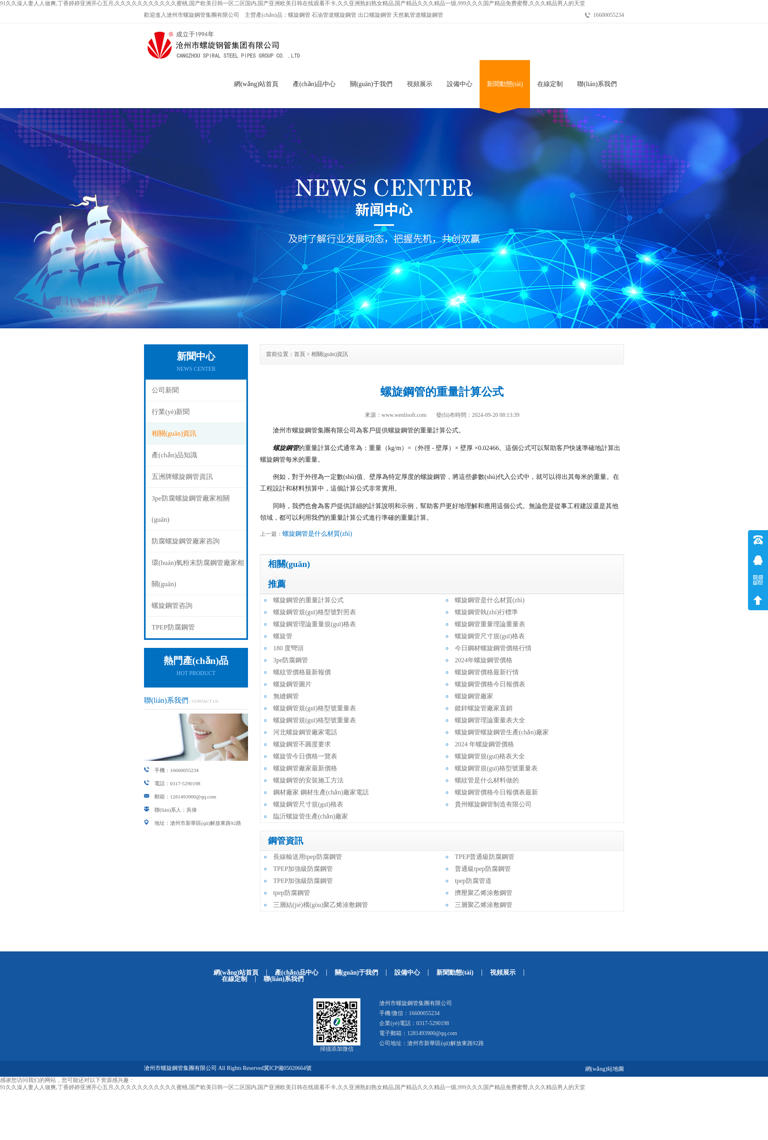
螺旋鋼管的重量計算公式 (308, 600)
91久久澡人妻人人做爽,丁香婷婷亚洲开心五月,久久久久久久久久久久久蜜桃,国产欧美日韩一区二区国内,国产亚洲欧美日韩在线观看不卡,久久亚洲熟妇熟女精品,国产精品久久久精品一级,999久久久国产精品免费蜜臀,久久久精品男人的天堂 (292, 3)
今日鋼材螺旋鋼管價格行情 (493, 648)
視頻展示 (419, 83)
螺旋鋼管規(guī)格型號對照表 (314, 612)
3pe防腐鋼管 (290, 660)
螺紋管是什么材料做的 (487, 780)
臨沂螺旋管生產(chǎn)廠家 (310, 816)
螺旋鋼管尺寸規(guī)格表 (490, 636)
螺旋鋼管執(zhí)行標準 (486, 612)
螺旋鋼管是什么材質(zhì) (317, 533)
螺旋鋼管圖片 (292, 684)
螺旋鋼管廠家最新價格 (305, 768)
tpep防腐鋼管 (291, 892)
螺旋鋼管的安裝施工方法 (308, 780)
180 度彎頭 (288, 648)
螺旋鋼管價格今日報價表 (490, 684)
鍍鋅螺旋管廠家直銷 (483, 708)
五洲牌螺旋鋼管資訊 (182, 477)
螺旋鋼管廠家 (474, 696)
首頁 (299, 354)
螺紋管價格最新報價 (302, 672)
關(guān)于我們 (371, 83)
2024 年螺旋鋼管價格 (484, 744)
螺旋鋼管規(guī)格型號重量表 (314, 708)
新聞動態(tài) (505, 83)
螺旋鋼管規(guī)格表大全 (490, 756)
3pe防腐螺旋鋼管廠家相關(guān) (191, 509)
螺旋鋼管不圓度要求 (302, 744)
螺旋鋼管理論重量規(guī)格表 (314, 624)
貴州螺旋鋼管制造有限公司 (493, 804)
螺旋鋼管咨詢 (172, 605)
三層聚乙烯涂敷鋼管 (483, 904)
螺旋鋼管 (285, 447)
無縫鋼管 (286, 696)
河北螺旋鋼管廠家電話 (305, 732)
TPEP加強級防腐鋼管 (303, 868)
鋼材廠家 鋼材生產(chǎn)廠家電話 (321, 792)
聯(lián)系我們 (597, 83)
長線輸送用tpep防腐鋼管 (307, 856)
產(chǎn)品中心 (314, 83)
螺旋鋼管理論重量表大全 (490, 720)
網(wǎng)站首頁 (256, 83)
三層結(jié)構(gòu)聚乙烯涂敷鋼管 (320, 904)
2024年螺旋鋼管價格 (483, 660)
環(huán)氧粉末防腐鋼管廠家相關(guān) (198, 573)
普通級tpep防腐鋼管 (483, 868)
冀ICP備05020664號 (288, 1068)
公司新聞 (165, 390)
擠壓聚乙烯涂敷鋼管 (483, 892)
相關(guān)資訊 (174, 433)
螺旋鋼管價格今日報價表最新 (496, 792)
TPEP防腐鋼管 (173, 627)
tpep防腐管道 (473, 880)
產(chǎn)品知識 (174, 455)
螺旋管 (282, 636)
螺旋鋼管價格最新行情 (487, 672)
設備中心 (459, 83)
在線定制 (550, 83)
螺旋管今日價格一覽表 (305, 756)
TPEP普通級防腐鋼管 (484, 856)
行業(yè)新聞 (171, 412)
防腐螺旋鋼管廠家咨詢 (186, 541)
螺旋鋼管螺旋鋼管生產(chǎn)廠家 (502, 732)
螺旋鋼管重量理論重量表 (490, 624)
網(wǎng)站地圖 (604, 1069)
